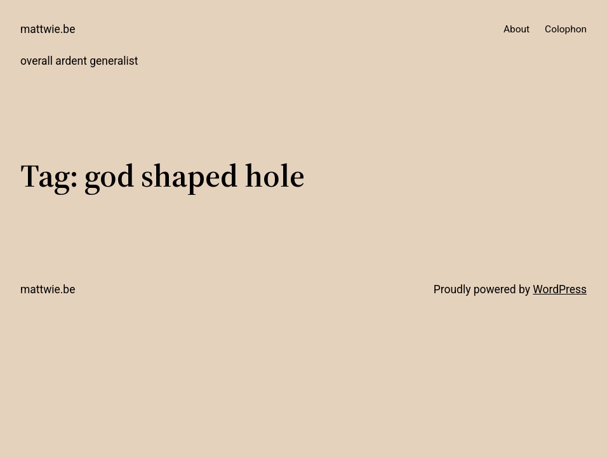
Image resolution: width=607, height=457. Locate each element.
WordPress (560, 289)
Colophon (566, 29)
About (517, 29)
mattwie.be (47, 29)
